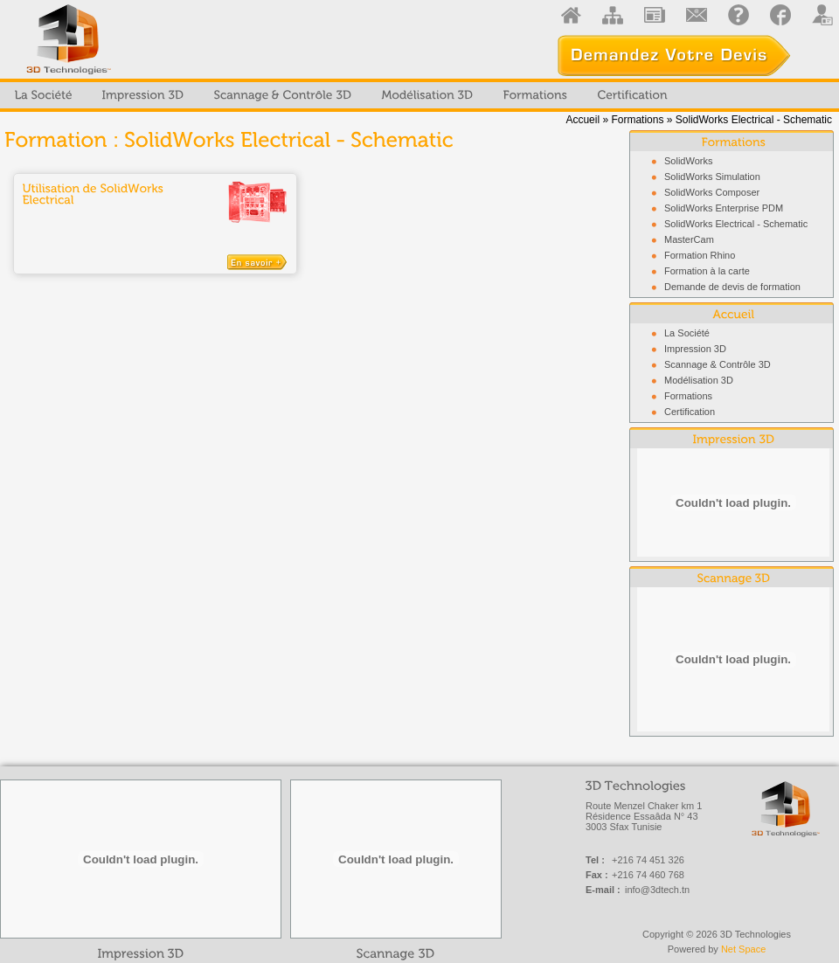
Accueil (582, 120)
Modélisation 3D (698, 380)
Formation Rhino (699, 255)
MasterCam (689, 239)
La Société (687, 333)
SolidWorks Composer (711, 192)
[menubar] (341, 95)
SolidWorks (688, 161)
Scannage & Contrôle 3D (717, 364)
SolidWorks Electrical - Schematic (736, 223)
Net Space (743, 949)
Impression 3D (695, 348)
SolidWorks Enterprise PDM (723, 208)
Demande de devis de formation (732, 286)
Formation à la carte (707, 271)
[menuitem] (43, 95)
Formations (637, 120)
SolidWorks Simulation (712, 176)
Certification (689, 411)
